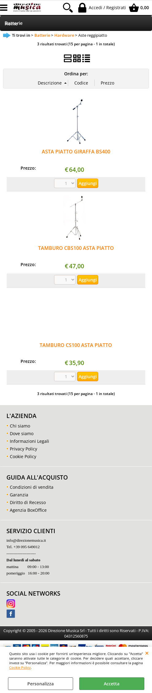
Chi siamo (20, 426)
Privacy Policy (23, 449)
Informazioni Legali (29, 441)
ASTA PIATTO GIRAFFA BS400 (76, 151)
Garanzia (19, 495)
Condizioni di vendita (31, 487)
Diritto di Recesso (28, 502)
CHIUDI (147, 653)
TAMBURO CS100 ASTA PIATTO (76, 345)
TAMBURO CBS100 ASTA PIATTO (76, 248)
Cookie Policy (20, 667)
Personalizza (40, 684)
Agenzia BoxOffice (28, 510)
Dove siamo (21, 433)
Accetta (111, 684)
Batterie (14, 23)
